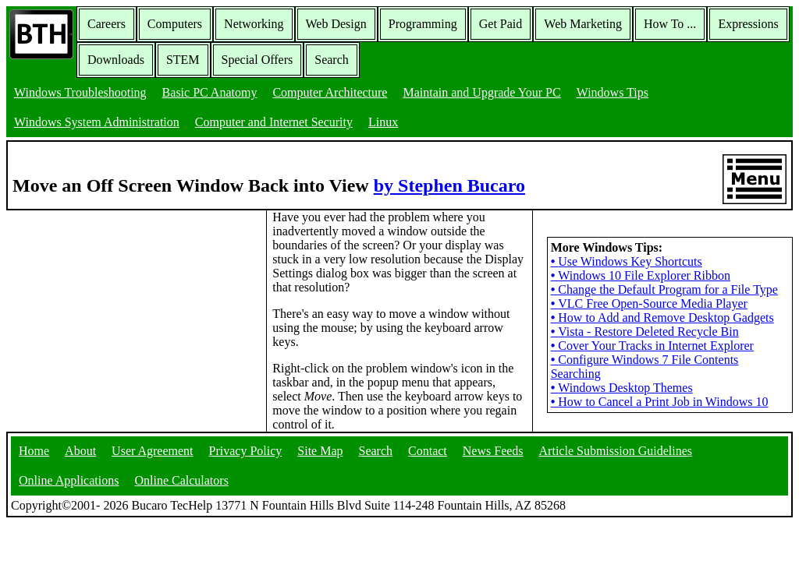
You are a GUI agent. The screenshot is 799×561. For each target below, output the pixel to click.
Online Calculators (181, 480)
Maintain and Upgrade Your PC (481, 92)
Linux (383, 122)
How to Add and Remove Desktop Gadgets (662, 317)
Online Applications (69, 480)
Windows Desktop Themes (622, 387)
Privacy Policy (245, 450)
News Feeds (493, 450)
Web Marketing (583, 23)
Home (34, 450)
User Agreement (152, 450)
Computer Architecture (329, 92)
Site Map (320, 450)
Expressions (748, 23)
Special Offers (257, 59)
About (80, 450)
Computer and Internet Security (274, 122)
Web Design (336, 23)
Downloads (115, 59)
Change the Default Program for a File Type (664, 289)
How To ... (670, 23)
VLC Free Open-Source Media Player (649, 303)
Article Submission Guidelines (615, 450)
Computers (174, 23)
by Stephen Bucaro (449, 185)
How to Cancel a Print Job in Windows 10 (660, 401)
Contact (427, 450)
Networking (253, 23)
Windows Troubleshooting (80, 92)
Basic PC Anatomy (209, 92)
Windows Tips (612, 92)
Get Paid (501, 23)
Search (331, 59)
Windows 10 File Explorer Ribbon (640, 275)
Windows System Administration (96, 122)
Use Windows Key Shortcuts (626, 261)
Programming (423, 23)
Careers (106, 23)
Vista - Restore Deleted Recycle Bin (645, 331)
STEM (183, 59)
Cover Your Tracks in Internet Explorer (652, 345)
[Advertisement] (123, 307)
